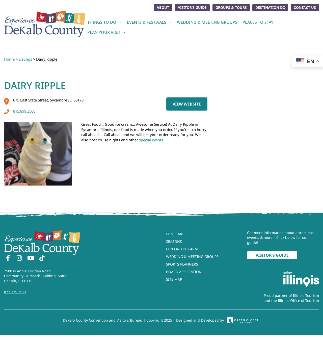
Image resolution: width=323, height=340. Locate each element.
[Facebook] (8, 259)
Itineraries (176, 233)
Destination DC (270, 7)
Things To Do (104, 22)
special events (151, 139)
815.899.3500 (19, 111)
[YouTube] (30, 259)
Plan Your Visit (106, 32)
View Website (187, 104)
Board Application (184, 271)
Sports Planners (182, 264)
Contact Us (305, 7)
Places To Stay (258, 22)
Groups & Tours (231, 7)
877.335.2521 (15, 292)
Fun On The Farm (182, 249)
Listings (25, 59)
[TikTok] (42, 259)
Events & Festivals (149, 22)
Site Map (174, 279)
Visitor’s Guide (192, 7)
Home (9, 59)
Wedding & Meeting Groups (207, 22)
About (163, 7)
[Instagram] (19, 259)
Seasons (174, 241)
